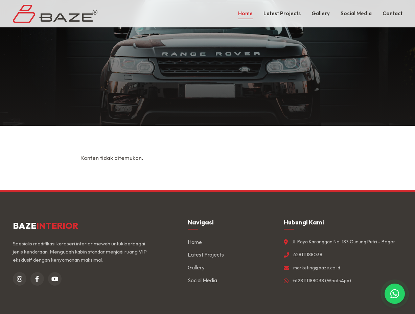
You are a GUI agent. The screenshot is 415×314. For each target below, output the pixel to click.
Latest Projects (282, 13)
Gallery (321, 13)
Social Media (356, 13)
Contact (392, 13)
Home (245, 13)
